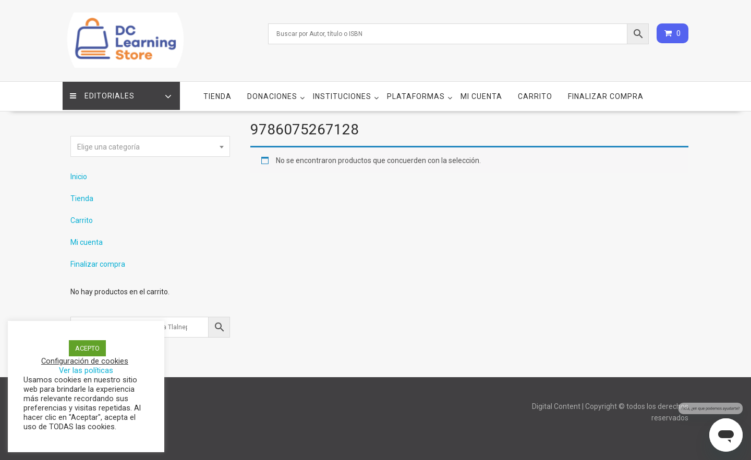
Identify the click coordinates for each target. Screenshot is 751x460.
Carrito (535, 94)
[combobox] (150, 144)
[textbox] (150, 144)
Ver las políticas (86, 370)
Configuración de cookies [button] (84, 361)
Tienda (217, 94)
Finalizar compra (606, 94)
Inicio (78, 174)
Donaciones (272, 94)
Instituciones (342, 94)
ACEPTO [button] (87, 348)
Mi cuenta (481, 94)
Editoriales (102, 94)
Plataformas (416, 94)
